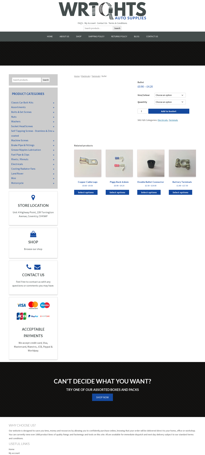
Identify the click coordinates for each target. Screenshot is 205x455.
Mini (13, 178)
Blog (136, 36)
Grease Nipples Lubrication (26, 149)
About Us (64, 36)
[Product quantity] (143, 111)
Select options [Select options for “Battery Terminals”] (180, 192)
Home (50, 36)
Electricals (85, 76)
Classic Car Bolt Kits (22, 102)
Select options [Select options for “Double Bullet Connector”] (149, 192)
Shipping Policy (96, 36)
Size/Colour (144, 95)
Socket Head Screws (22, 126)
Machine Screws (19, 140)
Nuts (13, 116)
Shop (79, 36)
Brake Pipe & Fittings (22, 145)
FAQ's (80, 23)
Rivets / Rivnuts (19, 159)
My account (14, 453)
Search (117, 28)
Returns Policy (119, 36)
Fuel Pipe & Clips (20, 154)
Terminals (96, 76)
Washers (15, 121)
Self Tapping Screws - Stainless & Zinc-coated (32, 133)
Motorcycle (17, 183)
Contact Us (102, 23)
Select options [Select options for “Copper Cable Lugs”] (86, 192)
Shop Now (102, 397)
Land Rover (17, 173)
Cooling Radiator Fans (23, 168)
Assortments (18, 107)
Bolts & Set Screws (21, 112)
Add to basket (168, 111)
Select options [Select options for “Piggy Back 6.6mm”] (117, 192)
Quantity (142, 102)
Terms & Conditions (118, 23)
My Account (90, 23)
